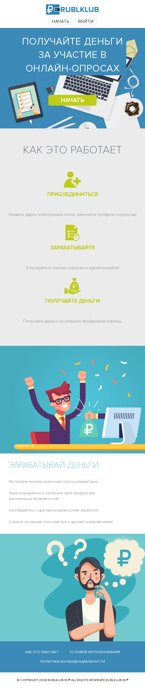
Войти (86, 21)
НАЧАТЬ (60, 21)
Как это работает (42, 652)
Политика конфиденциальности (72, 661)
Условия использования (95, 652)
